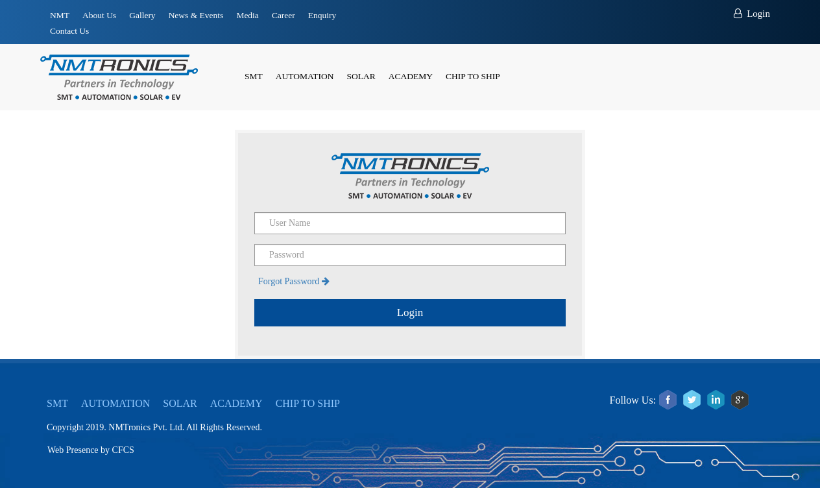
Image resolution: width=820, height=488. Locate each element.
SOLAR (361, 76)
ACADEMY (411, 76)
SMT (254, 76)
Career (283, 15)
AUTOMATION (305, 76)
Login (752, 13)
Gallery (142, 15)
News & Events (196, 15)
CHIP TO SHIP (473, 76)
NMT (59, 15)
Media (247, 15)
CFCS (123, 450)
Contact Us (69, 31)
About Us (99, 15)
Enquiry (322, 15)
